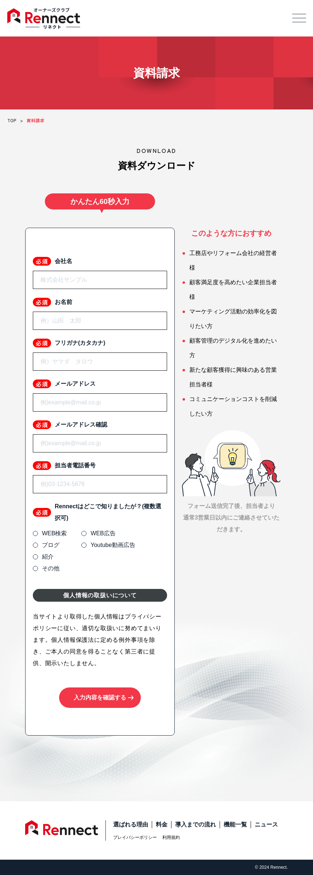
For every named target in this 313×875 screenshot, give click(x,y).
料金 (161, 824)
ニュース (266, 824)
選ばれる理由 (130, 824)
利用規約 (171, 837)
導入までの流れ (195, 824)
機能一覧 (235, 824)
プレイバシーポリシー (135, 837)
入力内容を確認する (100, 697)
